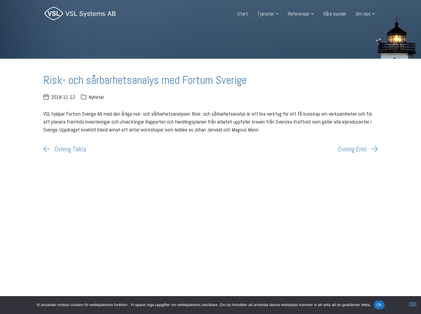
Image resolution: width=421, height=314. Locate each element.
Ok (379, 305)
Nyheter (96, 97)
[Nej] (413, 304)
